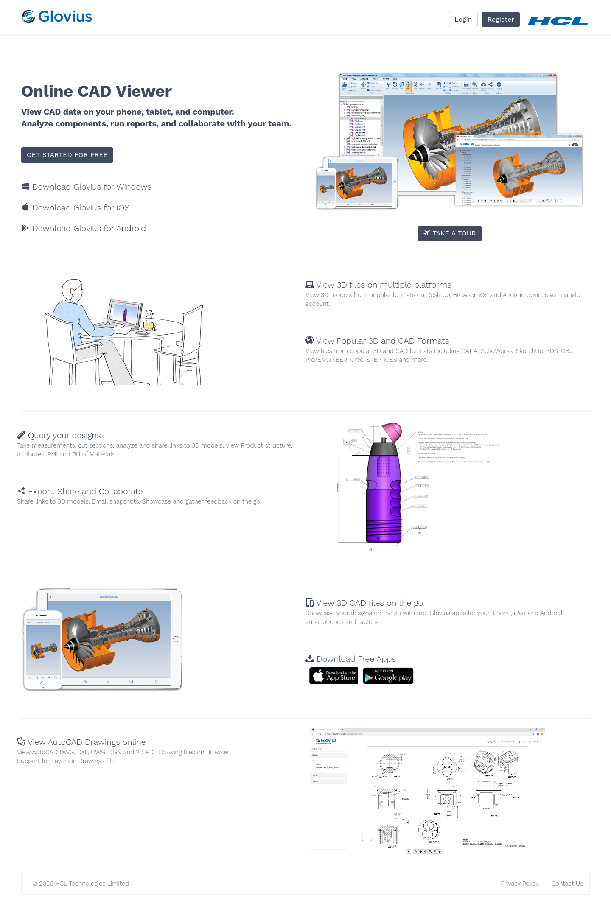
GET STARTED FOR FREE (67, 155)
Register (501, 19)
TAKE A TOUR (449, 233)
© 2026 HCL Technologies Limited (80, 883)
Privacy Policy (519, 883)
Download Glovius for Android (83, 228)
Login (463, 19)
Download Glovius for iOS (75, 207)
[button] (337, 676)
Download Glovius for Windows (86, 187)
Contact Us (567, 883)
